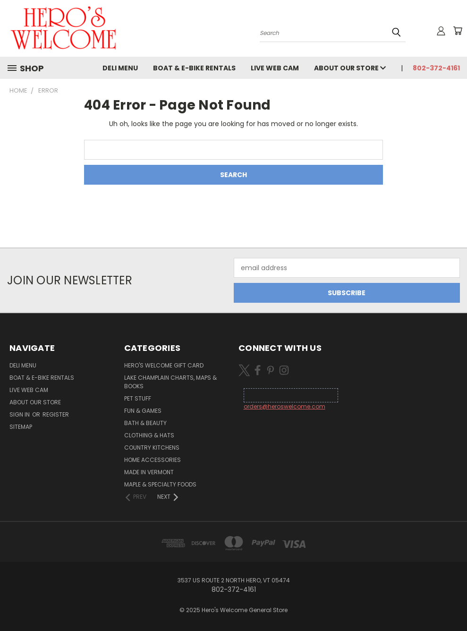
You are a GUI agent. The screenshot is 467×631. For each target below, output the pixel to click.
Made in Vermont (149, 472)
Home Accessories (152, 460)
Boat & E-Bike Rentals (194, 68)
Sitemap (20, 427)
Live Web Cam (275, 68)
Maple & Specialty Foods (160, 484)
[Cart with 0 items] (457, 30)
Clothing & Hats (149, 435)
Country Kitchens (151, 447)
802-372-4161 (436, 68)
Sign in (20, 414)
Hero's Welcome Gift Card (164, 365)
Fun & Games (142, 411)
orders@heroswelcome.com (284, 406)
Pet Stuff (137, 398)
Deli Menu (120, 68)
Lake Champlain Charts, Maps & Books (170, 382)
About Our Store (350, 68)
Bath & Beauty (145, 423)
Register (55, 414)
